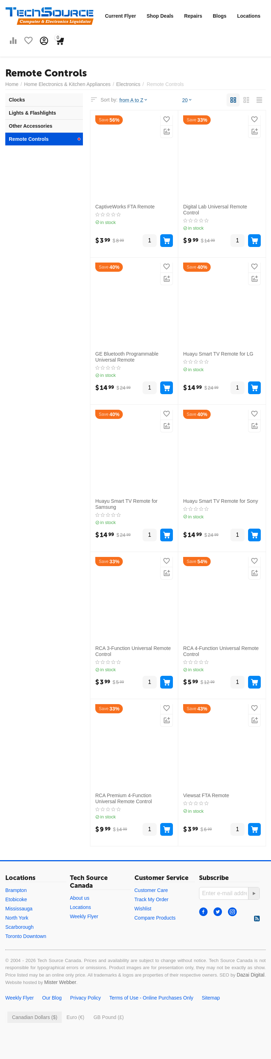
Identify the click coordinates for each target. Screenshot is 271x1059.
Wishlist (142, 908)
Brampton (16, 890)
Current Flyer (120, 16)
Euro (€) (75, 1017)
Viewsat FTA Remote (206, 795)
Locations (248, 16)
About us (79, 898)
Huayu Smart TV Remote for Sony (220, 501)
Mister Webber (60, 982)
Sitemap (211, 998)
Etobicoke (16, 899)
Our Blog (52, 998)
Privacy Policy (85, 998)
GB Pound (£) (109, 1017)
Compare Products (155, 918)
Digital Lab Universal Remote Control (215, 209)
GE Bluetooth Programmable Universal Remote (126, 357)
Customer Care (151, 890)
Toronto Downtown (25, 936)
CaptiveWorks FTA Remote (125, 206)
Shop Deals (159, 16)
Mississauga (18, 908)
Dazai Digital (251, 975)
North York (16, 918)
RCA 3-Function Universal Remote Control (133, 651)
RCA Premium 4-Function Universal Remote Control (123, 798)
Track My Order (151, 899)
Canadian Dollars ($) (34, 1017)
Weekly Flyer (84, 916)
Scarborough (19, 927)
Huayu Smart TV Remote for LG (218, 354)
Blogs (220, 16)
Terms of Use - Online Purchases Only (151, 998)
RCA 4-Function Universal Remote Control (221, 651)
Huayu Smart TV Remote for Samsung (126, 504)
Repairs (193, 16)
